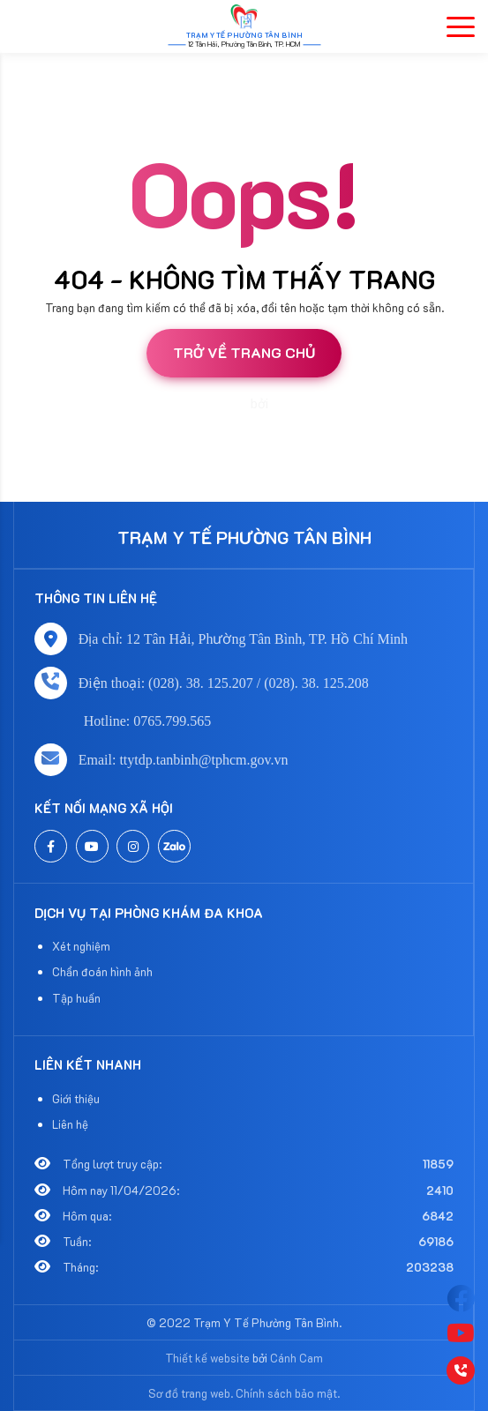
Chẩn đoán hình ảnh (102, 971)
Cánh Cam (301, 404)
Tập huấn (76, 997)
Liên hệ (70, 1123)
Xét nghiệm (81, 945)
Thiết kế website (202, 404)
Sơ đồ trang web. (190, 1392)
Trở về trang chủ (244, 352)
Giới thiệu (76, 1098)
